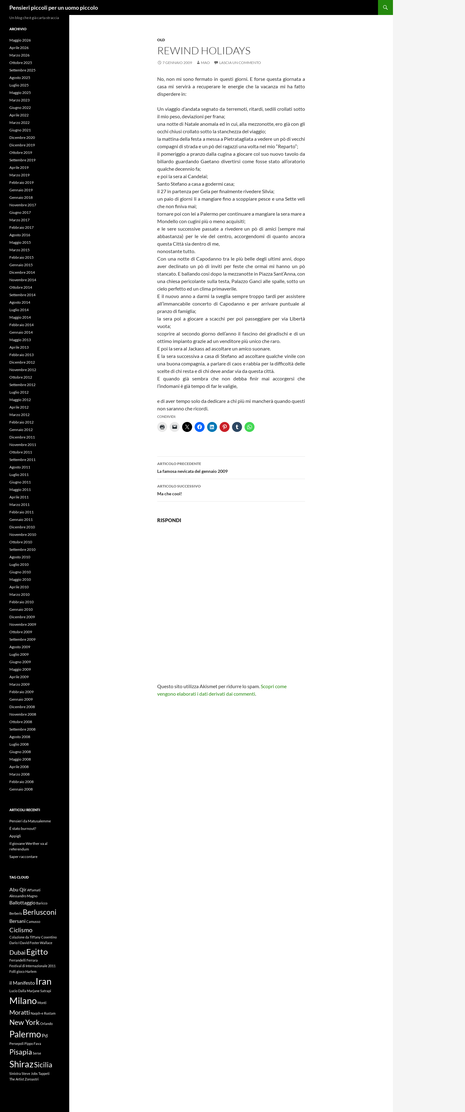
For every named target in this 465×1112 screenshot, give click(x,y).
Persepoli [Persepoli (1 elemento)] (16, 1043)
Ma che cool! (231, 489)
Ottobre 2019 (20, 152)
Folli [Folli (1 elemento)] (12, 971)
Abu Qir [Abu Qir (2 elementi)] (18, 889)
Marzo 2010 (19, 594)
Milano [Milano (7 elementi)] (23, 1000)
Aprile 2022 (19, 115)
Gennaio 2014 (21, 332)
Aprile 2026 (19, 47)
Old (161, 39)
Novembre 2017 (22, 205)
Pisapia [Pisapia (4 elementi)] (20, 1051)
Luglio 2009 (19, 654)
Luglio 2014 (19, 309)
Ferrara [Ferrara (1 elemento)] (32, 960)
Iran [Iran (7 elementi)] (43, 981)
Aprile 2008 (19, 766)
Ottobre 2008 (20, 721)
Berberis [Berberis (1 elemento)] (15, 913)
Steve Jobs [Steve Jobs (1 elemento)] (30, 1073)
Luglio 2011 (19, 474)
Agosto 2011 (19, 467)
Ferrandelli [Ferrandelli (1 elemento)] (17, 960)
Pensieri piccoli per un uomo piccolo (53, 7)
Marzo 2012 (19, 414)
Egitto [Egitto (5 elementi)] (37, 951)
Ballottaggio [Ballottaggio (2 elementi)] (22, 902)
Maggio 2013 (20, 339)
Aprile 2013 (19, 347)
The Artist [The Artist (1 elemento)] (16, 1079)
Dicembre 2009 (22, 617)
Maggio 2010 (20, 579)
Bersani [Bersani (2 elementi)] (17, 921)
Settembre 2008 (22, 729)
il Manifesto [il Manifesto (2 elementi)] (22, 983)
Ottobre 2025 (20, 62)
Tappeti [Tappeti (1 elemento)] (44, 1073)
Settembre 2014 (22, 294)
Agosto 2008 (19, 736)
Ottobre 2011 (20, 452)
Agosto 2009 (19, 646)
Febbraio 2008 (21, 781)
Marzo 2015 (19, 249)
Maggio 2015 (20, 242)
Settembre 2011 (22, 459)
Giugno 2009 (20, 661)
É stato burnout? (22, 828)
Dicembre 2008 (22, 706)
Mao (205, 62)
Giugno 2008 (20, 751)
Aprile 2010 (19, 587)
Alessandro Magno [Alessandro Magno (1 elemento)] (23, 896)
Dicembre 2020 (22, 137)
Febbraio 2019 (21, 182)
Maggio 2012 (20, 399)
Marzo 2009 (19, 684)
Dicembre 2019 (22, 145)
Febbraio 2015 (21, 257)
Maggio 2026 (20, 40)
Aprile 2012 (19, 407)
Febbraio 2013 (21, 354)
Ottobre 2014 (20, 287)
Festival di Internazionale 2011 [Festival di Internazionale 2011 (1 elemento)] (32, 966)
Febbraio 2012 (21, 422)
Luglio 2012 (19, 392)
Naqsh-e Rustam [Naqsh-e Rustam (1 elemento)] (43, 1013)
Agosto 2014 (19, 302)
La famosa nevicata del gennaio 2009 (231, 467)
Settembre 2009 (22, 639)
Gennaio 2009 (21, 699)
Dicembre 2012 (22, 362)
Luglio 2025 (19, 85)
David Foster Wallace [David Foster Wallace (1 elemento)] (36, 943)
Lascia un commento (240, 62)
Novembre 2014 (22, 279)
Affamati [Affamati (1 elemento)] (34, 890)
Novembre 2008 (22, 714)
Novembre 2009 (22, 624)
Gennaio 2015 (21, 264)
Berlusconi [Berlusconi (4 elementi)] (39, 912)
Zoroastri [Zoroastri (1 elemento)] (32, 1079)
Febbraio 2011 (21, 512)
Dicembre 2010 (22, 527)
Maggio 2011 (20, 489)
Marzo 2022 (19, 122)
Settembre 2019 (22, 160)
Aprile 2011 (19, 497)
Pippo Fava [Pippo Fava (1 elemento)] (32, 1043)
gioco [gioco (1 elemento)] (21, 971)
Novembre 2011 (22, 444)
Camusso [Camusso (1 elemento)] (33, 921)
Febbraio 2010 (21, 602)
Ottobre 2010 (20, 542)
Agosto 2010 (19, 557)
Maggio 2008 (20, 759)
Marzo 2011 (19, 504)
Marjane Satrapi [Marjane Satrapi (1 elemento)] (39, 991)
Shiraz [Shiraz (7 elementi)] (21, 1063)
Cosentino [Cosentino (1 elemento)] (49, 937)
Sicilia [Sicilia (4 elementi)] (43, 1064)
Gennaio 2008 (21, 789)
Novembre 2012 (22, 369)
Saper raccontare (23, 856)
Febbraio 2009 (21, 691)
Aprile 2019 (19, 167)
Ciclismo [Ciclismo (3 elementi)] (20, 929)
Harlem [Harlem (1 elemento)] (30, 971)
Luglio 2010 (19, 564)
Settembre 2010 (22, 549)
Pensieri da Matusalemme (30, 821)
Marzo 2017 (19, 220)
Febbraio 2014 (21, 324)
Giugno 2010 (20, 572)
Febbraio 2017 (21, 227)
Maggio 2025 (20, 92)
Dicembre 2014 (22, 272)
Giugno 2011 (20, 482)
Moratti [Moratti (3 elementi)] (19, 1012)
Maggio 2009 (20, 669)
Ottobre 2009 (20, 631)
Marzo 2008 (19, 774)
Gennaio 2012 (21, 429)
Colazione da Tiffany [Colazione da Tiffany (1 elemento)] (25, 937)
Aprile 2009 (19, 676)
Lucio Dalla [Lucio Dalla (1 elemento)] (17, 991)
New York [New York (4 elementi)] (24, 1022)
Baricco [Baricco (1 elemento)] (41, 903)
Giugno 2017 (20, 212)
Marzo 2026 (19, 55)
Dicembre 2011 (22, 437)
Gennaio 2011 (21, 519)
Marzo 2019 (19, 175)
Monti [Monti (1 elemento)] (41, 1003)
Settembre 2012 (22, 384)
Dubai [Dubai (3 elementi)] (17, 952)
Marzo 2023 (19, 100)
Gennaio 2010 (21, 609)
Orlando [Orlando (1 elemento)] (46, 1023)
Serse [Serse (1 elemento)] (37, 1053)
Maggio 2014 (20, 317)
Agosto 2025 (19, 77)
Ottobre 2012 (20, 377)
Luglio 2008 (19, 744)
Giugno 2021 (20, 130)
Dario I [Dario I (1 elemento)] (14, 943)
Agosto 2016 (19, 235)
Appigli (15, 836)
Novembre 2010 (22, 534)
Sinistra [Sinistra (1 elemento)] (15, 1073)
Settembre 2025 (22, 70)
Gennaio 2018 (21, 197)
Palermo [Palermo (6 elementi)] (25, 1034)
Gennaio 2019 (21, 190)
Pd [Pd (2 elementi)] (45, 1035)
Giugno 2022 (20, 107)
